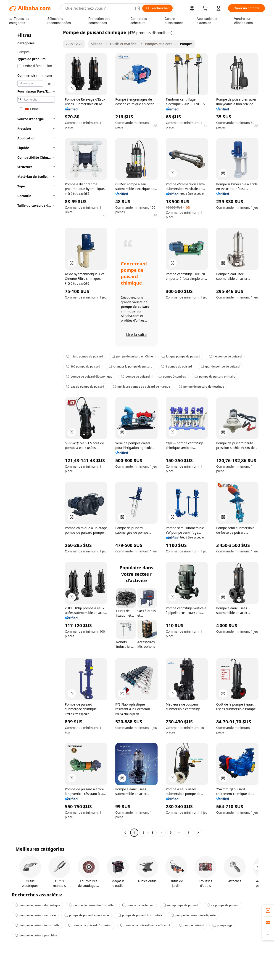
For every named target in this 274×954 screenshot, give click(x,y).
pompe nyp (222, 925)
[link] (268, 911)
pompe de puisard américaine (86, 915)
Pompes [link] (186, 44)
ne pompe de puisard (225, 356)
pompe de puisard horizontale (140, 915)
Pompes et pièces (158, 44)
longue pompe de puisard (180, 356)
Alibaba (96, 44)
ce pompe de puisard (223, 905)
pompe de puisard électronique (89, 376)
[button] (137, 8)
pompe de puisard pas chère (36, 935)
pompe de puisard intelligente (193, 915)
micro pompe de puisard (84, 356)
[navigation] (35, 433)
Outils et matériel (123, 44)
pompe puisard (191, 925)
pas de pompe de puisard (85, 387)
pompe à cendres (172, 376)
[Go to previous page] (125, 833)
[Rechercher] (157, 8)
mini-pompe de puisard (180, 905)
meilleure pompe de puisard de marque (141, 387)
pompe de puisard (135, 376)
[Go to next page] (198, 833)
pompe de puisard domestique (201, 387)
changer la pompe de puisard (130, 366)
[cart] (206, 9)
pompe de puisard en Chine (132, 356)
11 (189, 832)
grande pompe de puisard (220, 366)
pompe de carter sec (138, 905)
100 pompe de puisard (83, 366)
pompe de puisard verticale (35, 915)
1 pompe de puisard (176, 366)
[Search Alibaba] (98, 8)
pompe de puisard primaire (215, 376)
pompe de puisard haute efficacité (145, 925)
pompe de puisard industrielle (91, 905)
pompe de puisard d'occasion (89, 925)
